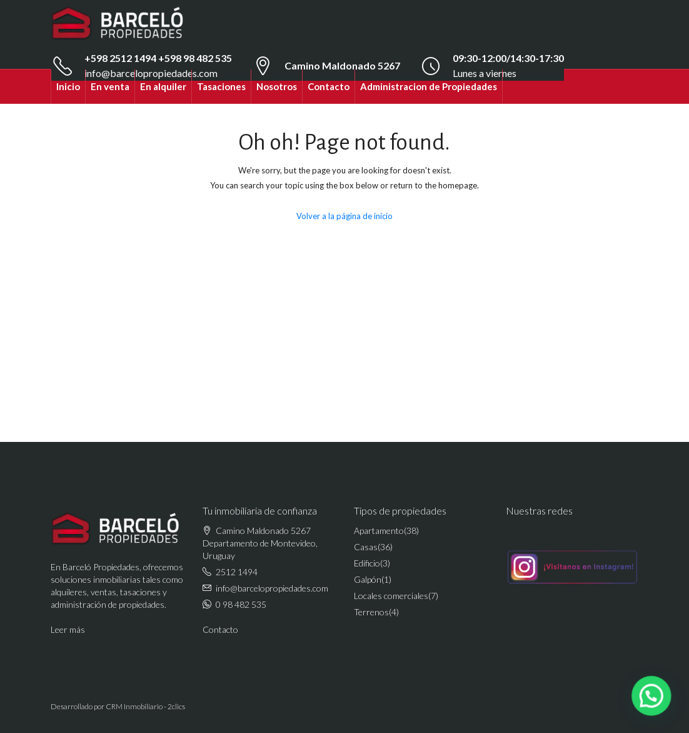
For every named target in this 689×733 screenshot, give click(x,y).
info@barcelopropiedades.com (272, 588)
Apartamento (379, 530)
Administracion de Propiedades (428, 86)
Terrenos (371, 612)
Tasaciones (221, 86)
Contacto (329, 86)
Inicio (68, 86)
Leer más (68, 629)
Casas (366, 546)
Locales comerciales (391, 595)
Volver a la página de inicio (344, 216)
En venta (110, 86)
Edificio (367, 563)
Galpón (367, 579)
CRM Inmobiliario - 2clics (145, 706)
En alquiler (163, 86)
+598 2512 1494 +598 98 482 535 (158, 58)
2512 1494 (237, 571)
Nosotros (276, 86)
